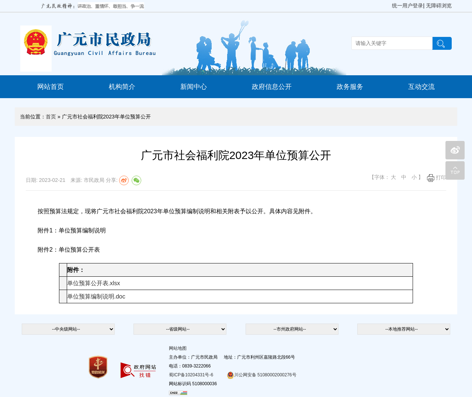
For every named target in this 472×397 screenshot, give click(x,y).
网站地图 (178, 348)
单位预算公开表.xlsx (93, 283)
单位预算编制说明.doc (96, 296)
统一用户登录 (407, 5)
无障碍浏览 (439, 5)
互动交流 (421, 86)
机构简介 (122, 86)
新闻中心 (193, 86)
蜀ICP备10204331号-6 (191, 374)
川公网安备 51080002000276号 (261, 374)
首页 (51, 117)
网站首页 (50, 86)
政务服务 (350, 86)
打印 (436, 177)
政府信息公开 (272, 86)
